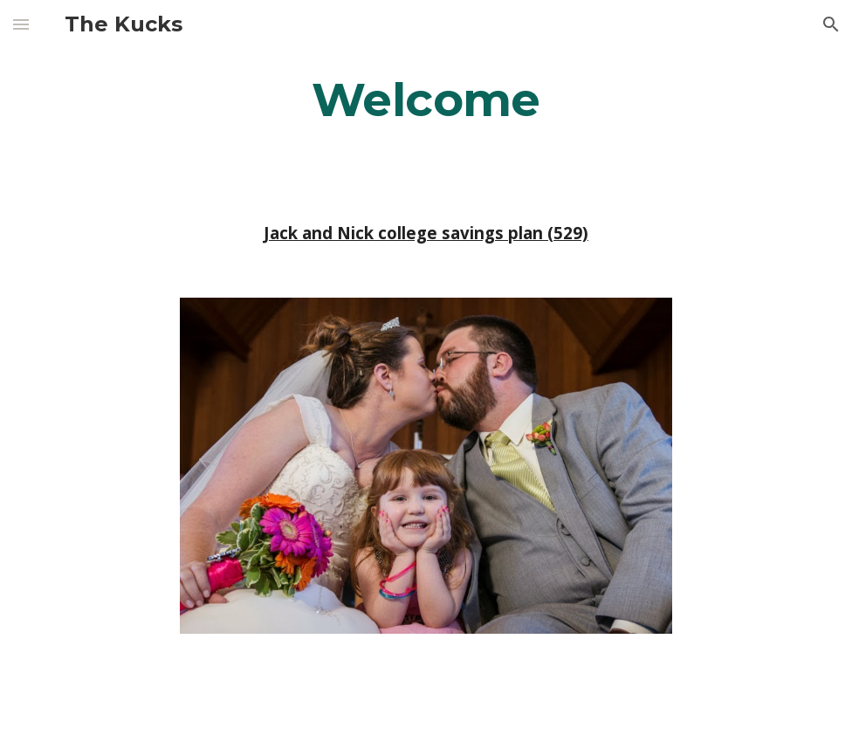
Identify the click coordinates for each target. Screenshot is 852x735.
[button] (21, 24)
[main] (426, 99)
